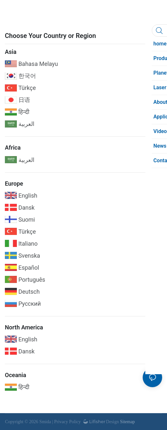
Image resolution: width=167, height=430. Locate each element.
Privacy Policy (67, 421)
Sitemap (127, 421)
